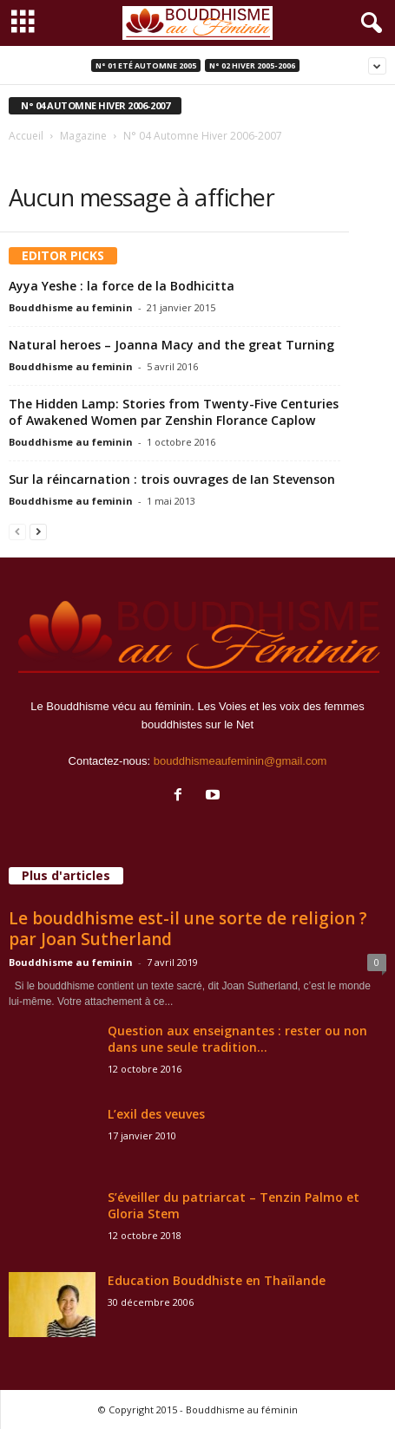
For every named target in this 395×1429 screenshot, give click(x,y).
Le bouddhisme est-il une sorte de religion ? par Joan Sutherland (188, 928)
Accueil (26, 135)
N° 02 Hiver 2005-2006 (252, 65)
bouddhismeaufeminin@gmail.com (240, 760)
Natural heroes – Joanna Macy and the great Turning (171, 344)
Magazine (83, 135)
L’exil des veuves (156, 1114)
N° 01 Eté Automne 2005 (145, 65)
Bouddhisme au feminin (71, 307)
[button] (368, 23)
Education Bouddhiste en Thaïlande (217, 1280)
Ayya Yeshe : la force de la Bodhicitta (121, 285)
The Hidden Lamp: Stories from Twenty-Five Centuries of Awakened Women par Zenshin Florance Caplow (174, 411)
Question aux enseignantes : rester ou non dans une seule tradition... (237, 1038)
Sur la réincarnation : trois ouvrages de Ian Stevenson (172, 479)
